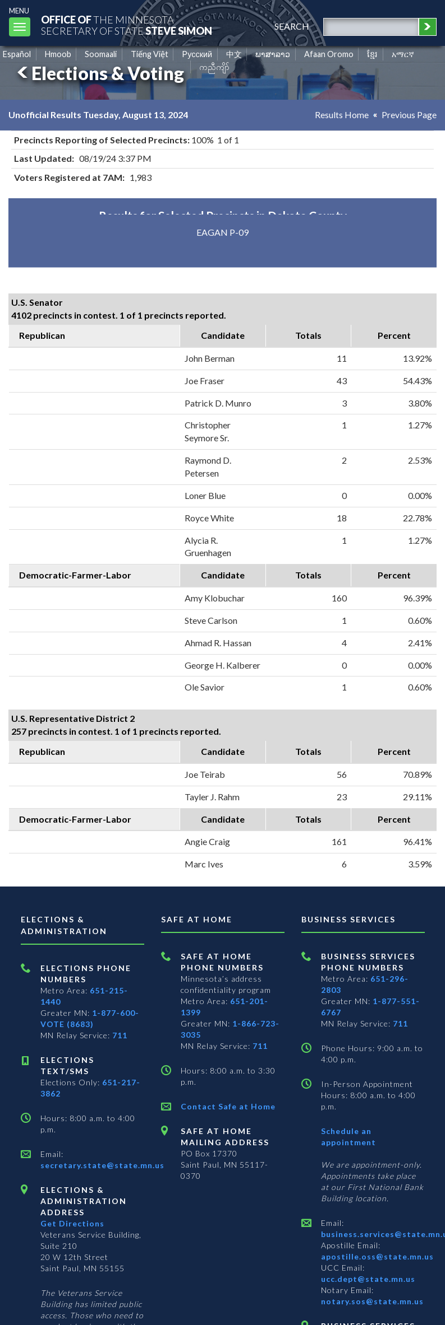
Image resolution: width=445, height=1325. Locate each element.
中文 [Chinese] (234, 54)
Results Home (342, 114)
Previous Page (409, 114)
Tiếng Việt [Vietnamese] (149, 54)
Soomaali (101, 54)
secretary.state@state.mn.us (102, 1165)
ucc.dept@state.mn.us (368, 1279)
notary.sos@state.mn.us (372, 1301)
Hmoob (58, 54)
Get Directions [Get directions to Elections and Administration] (72, 1223)
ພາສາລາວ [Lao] (272, 54)
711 (119, 1035)
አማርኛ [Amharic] (403, 54)
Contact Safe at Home (228, 1106)
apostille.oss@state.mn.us (377, 1256)
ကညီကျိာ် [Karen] (214, 67)
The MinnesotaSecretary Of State (129, 24)
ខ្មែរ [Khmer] (372, 54)
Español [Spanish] (17, 54)
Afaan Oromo (329, 54)
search (290, 26)
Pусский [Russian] (197, 54)
